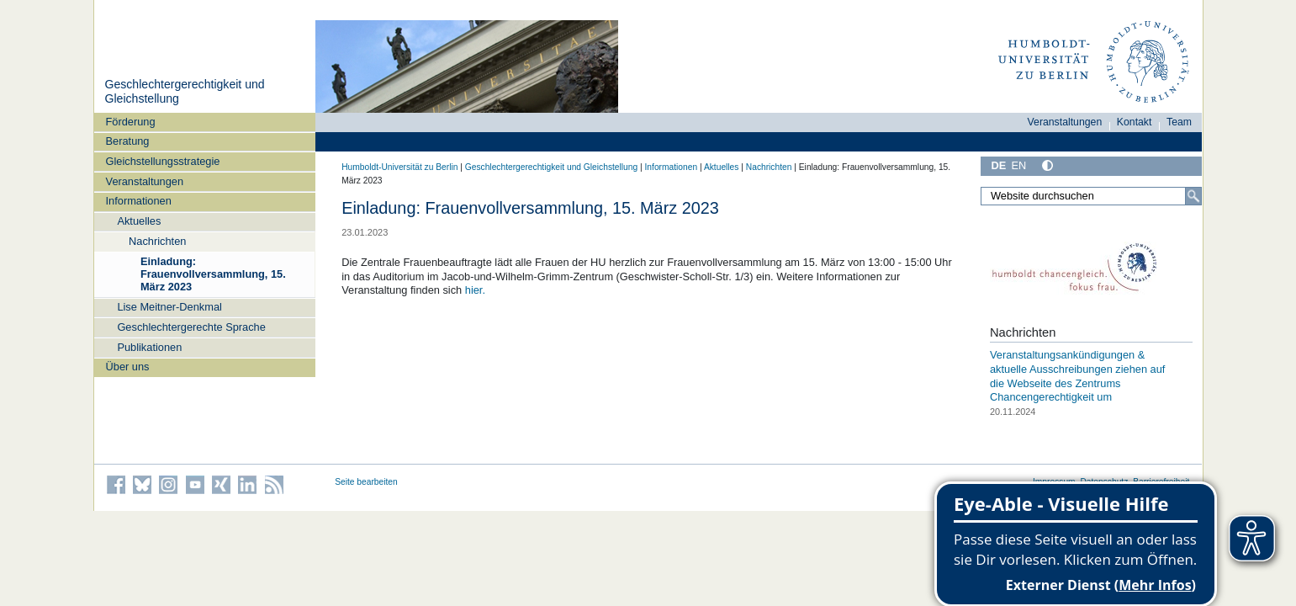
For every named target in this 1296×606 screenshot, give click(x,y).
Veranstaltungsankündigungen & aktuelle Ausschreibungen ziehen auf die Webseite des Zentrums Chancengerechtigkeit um (1077, 375)
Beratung (128, 141)
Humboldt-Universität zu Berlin (399, 167)
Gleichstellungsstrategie (163, 161)
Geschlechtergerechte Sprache (191, 327)
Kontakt (1134, 122)
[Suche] (1193, 196)
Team (1179, 122)
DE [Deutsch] (999, 165)
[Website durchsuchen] (1092, 196)
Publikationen (149, 347)
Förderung (131, 121)
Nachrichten (157, 241)
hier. (475, 290)
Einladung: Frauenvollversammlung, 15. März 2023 (213, 274)
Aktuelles (139, 221)
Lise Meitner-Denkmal (169, 306)
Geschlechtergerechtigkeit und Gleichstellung (551, 167)
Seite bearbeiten (366, 481)
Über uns (128, 366)
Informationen (139, 200)
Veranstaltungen (145, 181)
